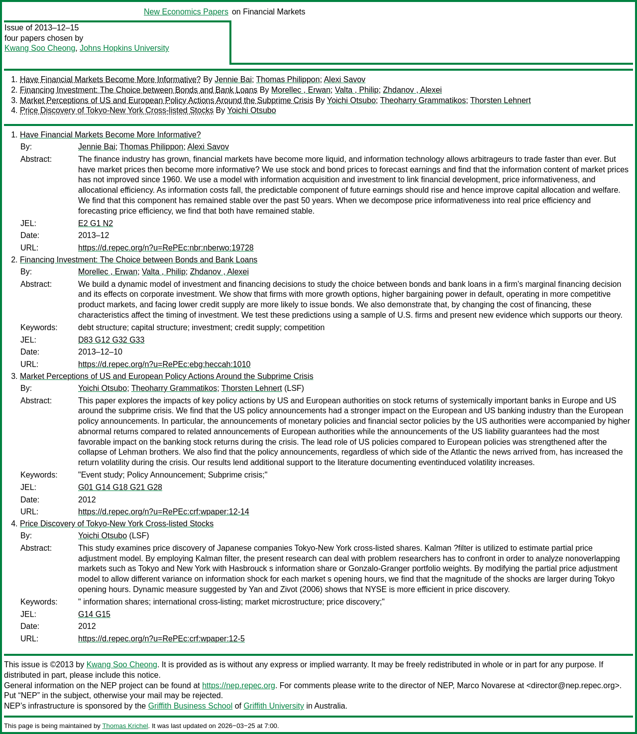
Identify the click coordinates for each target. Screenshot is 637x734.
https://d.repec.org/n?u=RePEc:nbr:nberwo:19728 (166, 248)
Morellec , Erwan (300, 90)
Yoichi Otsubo (351, 100)
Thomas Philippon (288, 79)
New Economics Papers (186, 11)
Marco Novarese (486, 685)
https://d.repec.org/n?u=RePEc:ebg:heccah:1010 (164, 364)
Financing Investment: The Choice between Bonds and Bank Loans (138, 90)
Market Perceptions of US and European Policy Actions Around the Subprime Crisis (167, 100)
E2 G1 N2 (95, 223)
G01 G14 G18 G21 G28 (120, 487)
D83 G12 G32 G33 (111, 340)
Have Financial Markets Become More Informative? (110, 79)
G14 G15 (94, 614)
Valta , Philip (357, 90)
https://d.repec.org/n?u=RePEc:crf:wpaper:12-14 (163, 511)
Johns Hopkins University (124, 48)
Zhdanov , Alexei (412, 90)
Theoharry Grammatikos (423, 100)
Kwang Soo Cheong (39, 48)
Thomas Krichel (125, 726)
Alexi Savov (345, 79)
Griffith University (273, 706)
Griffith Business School (190, 706)
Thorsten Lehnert (500, 100)
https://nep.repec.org (238, 685)
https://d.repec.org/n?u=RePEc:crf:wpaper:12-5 (161, 638)
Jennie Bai (233, 79)
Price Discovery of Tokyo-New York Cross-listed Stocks (116, 110)
